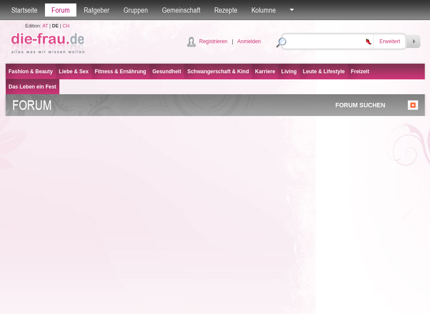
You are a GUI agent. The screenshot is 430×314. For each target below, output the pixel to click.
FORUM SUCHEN (360, 105)
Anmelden (249, 41)
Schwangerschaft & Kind (218, 71)
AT (45, 25)
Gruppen (136, 10)
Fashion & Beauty (31, 71)
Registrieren (213, 41)
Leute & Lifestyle (324, 71)
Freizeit (360, 71)
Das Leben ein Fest (32, 87)
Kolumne (263, 10)
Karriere (265, 71)
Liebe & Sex (74, 71)
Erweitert (389, 41)
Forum (61, 10)
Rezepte (225, 10)
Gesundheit (166, 71)
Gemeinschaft (181, 10)
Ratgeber (97, 10)
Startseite (24, 10)
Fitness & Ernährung (120, 71)
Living (288, 71)
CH (65, 25)
